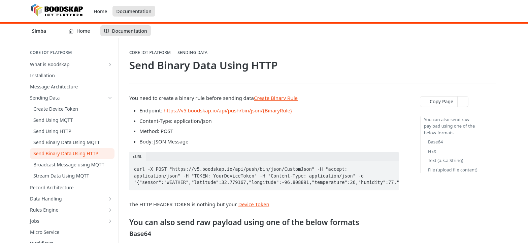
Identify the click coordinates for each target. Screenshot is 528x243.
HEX (432, 151)
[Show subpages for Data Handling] (110, 198)
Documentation (133, 11)
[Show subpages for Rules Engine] (110, 210)
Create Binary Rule (276, 97)
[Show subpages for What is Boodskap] (110, 64)
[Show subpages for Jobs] (110, 221)
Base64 (435, 142)
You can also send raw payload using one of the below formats (449, 126)
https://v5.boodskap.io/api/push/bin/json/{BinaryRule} (228, 110)
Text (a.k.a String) (445, 160)
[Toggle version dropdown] (43, 30)
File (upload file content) (452, 170)
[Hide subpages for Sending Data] (110, 98)
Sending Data (192, 52)
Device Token (253, 204)
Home (100, 11)
